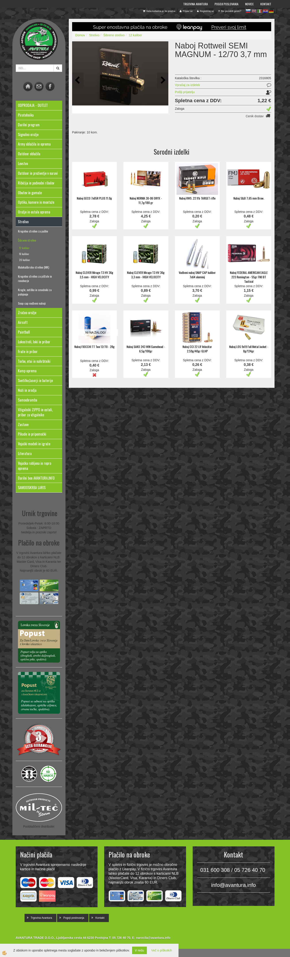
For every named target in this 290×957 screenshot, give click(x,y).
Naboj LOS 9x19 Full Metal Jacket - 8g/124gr (248, 348)
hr (265, 11)
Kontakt (265, 4)
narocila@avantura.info (153, 938)
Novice (249, 4)
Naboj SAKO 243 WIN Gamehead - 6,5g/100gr (146, 348)
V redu (139, 950)
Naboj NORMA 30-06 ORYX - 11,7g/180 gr (146, 200)
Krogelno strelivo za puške (33, 231)
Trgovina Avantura (195, 4)
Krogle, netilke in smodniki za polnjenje (35, 291)
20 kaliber (24, 260)
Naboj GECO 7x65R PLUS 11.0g (94, 198)
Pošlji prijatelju (185, 92)
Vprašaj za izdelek (187, 85)
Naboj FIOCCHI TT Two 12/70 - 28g (94, 346)
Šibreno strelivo (27, 240)
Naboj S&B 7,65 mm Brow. (248, 198)
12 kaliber (24, 248)
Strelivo (94, 35)
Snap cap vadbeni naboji (32, 303)
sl (248, 11)
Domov (80, 35)
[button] (162, 80)
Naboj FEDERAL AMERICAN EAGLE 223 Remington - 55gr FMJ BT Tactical (249, 277)
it (259, 11)
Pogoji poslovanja (226, 4)
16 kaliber (24, 254)
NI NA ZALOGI (95, 332)
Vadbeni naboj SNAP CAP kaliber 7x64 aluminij (197, 274)
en (254, 11)
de (271, 11)
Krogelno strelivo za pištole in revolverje (35, 278)
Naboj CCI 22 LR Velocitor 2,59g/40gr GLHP (197, 348)
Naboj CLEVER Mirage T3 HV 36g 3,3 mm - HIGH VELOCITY (146, 274)
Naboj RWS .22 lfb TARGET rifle (197, 198)
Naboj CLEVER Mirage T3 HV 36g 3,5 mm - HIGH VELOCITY (94, 274)
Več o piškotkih (161, 950)
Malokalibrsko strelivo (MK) (33, 267)
